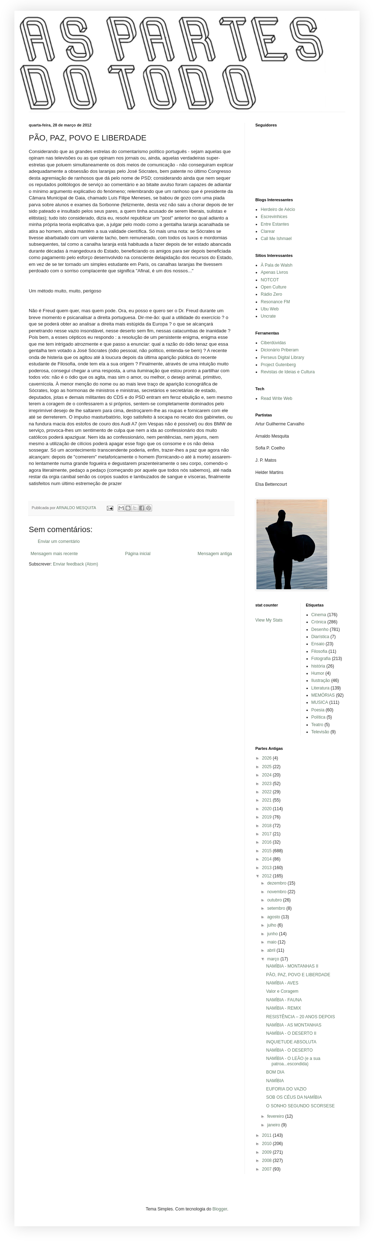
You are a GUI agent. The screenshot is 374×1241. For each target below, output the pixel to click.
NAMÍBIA (275, 1080)
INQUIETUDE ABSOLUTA (291, 1041)
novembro (277, 891)
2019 (267, 817)
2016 (267, 842)
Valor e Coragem (282, 991)
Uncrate (268, 316)
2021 (267, 800)
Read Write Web (276, 398)
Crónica (318, 621)
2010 (267, 1143)
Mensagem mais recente (54, 553)
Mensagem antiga (215, 553)
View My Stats (269, 620)
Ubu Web (270, 309)
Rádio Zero (271, 294)
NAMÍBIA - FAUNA (284, 999)
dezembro (277, 883)
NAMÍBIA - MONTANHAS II (292, 966)
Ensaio (318, 643)
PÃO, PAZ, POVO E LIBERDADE (298, 974)
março (273, 958)
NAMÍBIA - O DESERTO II (291, 1033)
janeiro (274, 1124)
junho (273, 933)
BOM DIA (275, 1072)
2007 (267, 1169)
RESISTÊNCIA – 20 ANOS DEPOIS (300, 1016)
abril (272, 950)
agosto (274, 916)
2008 (267, 1160)
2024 (267, 775)
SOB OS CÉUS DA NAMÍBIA (294, 1097)
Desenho (320, 629)
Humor (317, 673)
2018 (267, 825)
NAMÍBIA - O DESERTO (289, 1050)
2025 (267, 766)
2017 (267, 833)
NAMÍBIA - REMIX (283, 1008)
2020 (267, 808)
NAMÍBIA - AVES (282, 983)
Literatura (320, 688)
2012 (267, 875)
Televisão (320, 731)
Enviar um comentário (59, 541)
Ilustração (320, 680)
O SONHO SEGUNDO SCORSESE (300, 1105)
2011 (267, 1135)
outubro (275, 900)
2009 (267, 1152)
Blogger (220, 1209)
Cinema (318, 614)
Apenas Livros (274, 272)
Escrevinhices (274, 216)
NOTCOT (270, 279)
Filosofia (319, 651)
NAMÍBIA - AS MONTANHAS (293, 1025)
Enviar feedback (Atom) (75, 564)
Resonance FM (275, 301)
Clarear (268, 231)
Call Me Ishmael (276, 238)
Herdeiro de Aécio (278, 209)
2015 (267, 850)
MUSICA (319, 702)
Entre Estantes (275, 224)
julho (272, 925)
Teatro (317, 724)
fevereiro (276, 1116)
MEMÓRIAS (323, 695)
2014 (267, 859)
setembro (276, 908)
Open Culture (273, 287)
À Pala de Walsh (276, 265)
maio (272, 942)
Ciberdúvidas (273, 342)
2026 (267, 758)
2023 (267, 783)
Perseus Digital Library (282, 357)
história (318, 666)
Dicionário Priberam (279, 349)
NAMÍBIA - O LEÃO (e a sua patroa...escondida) (293, 1061)
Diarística (320, 636)
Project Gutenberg (278, 364)
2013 (267, 867)
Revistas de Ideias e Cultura (288, 371)
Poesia (318, 709)
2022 (267, 791)
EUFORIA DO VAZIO (286, 1089)
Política (318, 717)
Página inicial (138, 553)
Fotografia (321, 658)
